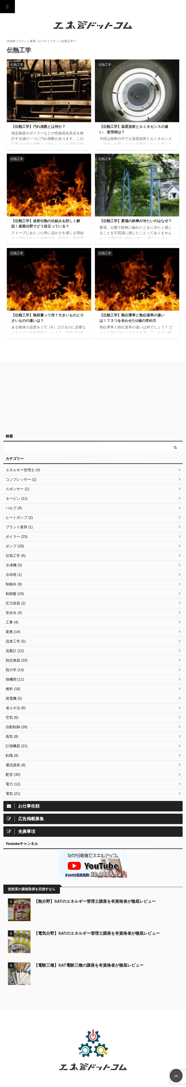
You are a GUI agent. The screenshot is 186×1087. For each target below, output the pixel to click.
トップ (64, 1021)
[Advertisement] (90, 397)
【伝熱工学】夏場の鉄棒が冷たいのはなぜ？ (135, 221)
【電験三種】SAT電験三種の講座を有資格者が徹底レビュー (89, 965)
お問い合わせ (118, 1021)
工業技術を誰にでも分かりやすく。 (93, 1076)
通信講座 (78, 1021)
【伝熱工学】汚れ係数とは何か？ (38, 127)
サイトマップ (97, 1021)
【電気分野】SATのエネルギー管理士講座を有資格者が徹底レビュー (97, 933)
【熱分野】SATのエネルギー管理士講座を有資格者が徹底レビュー (95, 901)
